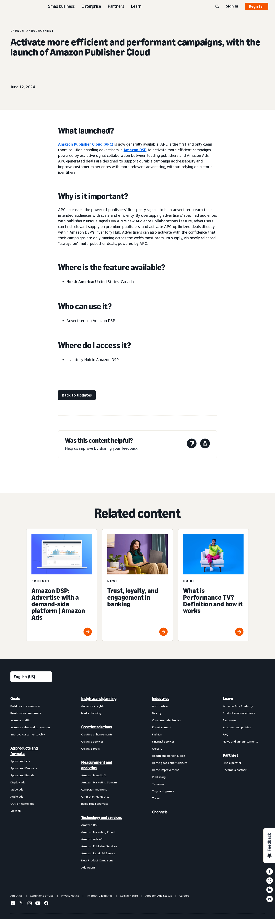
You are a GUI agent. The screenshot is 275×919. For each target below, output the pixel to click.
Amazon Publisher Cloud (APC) (85, 144)
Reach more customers (25, 713)
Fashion (157, 734)
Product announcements (239, 713)
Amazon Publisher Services (99, 846)
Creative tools (90, 748)
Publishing (159, 777)
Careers (184, 895)
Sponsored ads (20, 761)
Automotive (160, 706)
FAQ (225, 734)
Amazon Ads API (92, 839)
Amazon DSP (135, 149)
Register (256, 6)
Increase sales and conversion (30, 727)
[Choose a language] (31, 676)
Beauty (156, 713)
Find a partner (232, 762)
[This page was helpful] (205, 444)
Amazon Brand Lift (93, 775)
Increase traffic (20, 720)
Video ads (16, 789)
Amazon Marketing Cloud (98, 832)
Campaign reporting (94, 789)
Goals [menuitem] (15, 698)
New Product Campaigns (97, 860)
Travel (156, 798)
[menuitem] (31, 783)
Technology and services (101, 817)
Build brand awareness (25, 706)
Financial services (163, 741)
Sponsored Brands (22, 775)
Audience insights (93, 706)
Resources (229, 720)
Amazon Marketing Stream (99, 782)
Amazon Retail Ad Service (98, 853)
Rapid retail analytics (94, 803)
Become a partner (234, 770)
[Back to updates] (77, 395)
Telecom (158, 784)
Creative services (92, 741)
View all (15, 810)
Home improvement (165, 770)
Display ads (17, 782)
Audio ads (16, 796)
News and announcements (240, 741)
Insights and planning (98, 698)
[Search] (217, 7)
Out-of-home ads (22, 803)
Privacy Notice (70, 895)
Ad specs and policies (237, 727)
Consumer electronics (166, 720)
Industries (160, 698)
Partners (116, 6)
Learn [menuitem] (228, 698)
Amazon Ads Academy (238, 706)
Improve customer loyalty (27, 734)
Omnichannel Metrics (95, 796)
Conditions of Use (42, 895)
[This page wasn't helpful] (192, 444)
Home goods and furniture (169, 762)
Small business (61, 6)
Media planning (91, 713)
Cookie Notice (129, 895)
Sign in (232, 6)
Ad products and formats (24, 751)
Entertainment (161, 727)
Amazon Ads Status (158, 895)
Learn (136, 6)
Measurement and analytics (96, 765)
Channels (160, 812)
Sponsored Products (23, 768)
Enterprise (91, 6)
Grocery (157, 748)
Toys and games (163, 791)
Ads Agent (88, 867)
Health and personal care (168, 755)
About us (16, 895)
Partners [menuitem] (230, 755)
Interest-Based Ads (99, 895)
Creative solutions (96, 726)
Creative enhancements (97, 734)
